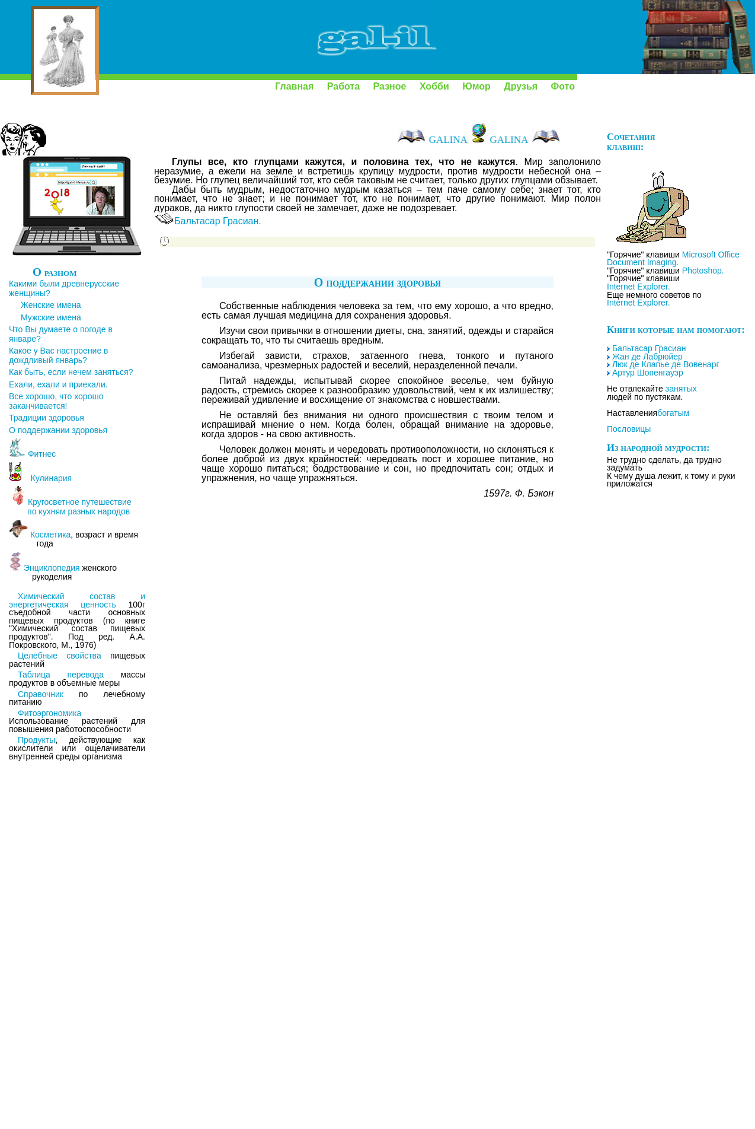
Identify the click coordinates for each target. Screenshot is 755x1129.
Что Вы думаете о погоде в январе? (61, 334)
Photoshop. (703, 270)
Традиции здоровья (46, 417)
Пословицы (629, 429)
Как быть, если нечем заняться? (71, 372)
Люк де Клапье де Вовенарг (665, 364)
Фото (563, 86)
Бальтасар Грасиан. (217, 221)
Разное (390, 86)
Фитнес (42, 454)
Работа (343, 86)
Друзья (521, 86)
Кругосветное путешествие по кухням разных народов (70, 506)
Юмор (476, 86)
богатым (673, 413)
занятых (681, 388)
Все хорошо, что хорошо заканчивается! (56, 401)
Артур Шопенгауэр (647, 372)
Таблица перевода (61, 674)
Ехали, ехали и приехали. (58, 384)
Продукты (36, 740)
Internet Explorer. (638, 286)
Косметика (50, 534)
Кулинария (48, 478)
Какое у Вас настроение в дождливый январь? (58, 355)
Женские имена (51, 305)
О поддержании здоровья (58, 430)
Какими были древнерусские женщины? (64, 288)
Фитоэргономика (49, 713)
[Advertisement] (71, 951)
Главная (294, 86)
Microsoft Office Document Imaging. (673, 259)
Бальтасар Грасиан (649, 348)
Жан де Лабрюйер (647, 356)
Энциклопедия (52, 568)
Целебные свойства (59, 655)
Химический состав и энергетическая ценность (77, 600)
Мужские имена (51, 317)
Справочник (40, 694)
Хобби (434, 86)
